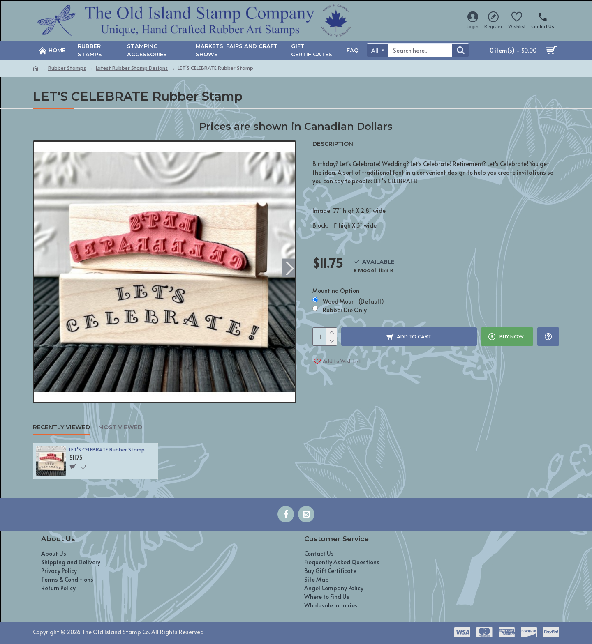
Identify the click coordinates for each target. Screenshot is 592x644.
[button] (289, 267)
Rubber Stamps (67, 67)
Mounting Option (335, 290)
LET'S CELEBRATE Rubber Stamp (107, 449)
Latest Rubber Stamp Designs (132, 67)
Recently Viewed (61, 427)
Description (332, 143)
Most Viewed (120, 427)
